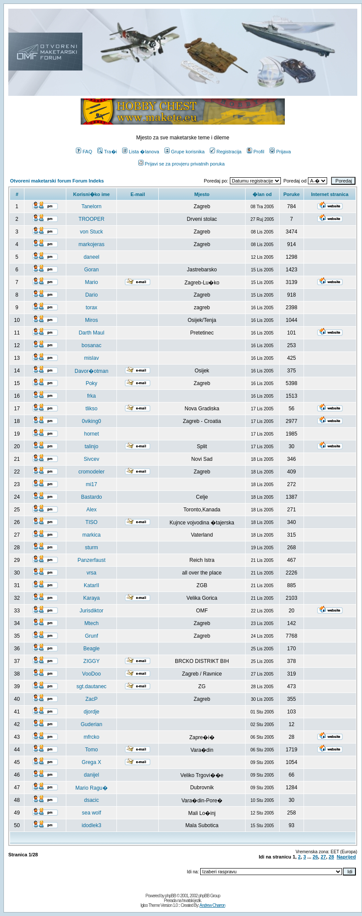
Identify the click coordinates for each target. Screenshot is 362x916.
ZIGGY (91, 661)
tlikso (91, 409)
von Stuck (91, 232)
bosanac (91, 345)
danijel (91, 775)
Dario (91, 295)
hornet (91, 434)
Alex (91, 510)
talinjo (91, 446)
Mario (91, 282)
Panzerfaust (92, 560)
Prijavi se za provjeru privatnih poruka (181, 163)
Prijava (280, 151)
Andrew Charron (212, 905)
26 (315, 856)
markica (91, 535)
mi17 (91, 484)
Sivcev (91, 459)
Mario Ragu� (91, 788)
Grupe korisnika (184, 151)
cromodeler (92, 472)
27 (323, 856)
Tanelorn (92, 206)
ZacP (91, 699)
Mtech (91, 623)
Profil (255, 151)
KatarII (91, 585)
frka (91, 396)
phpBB (170, 895)
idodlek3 (91, 825)
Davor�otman (91, 371)
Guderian (91, 724)
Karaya (91, 598)
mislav (91, 358)
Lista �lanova (140, 151)
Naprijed (346, 856)
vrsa (91, 573)
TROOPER (91, 219)
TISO (91, 522)
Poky (91, 383)
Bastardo (91, 497)
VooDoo (91, 674)
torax (91, 307)
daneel (91, 257)
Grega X (91, 762)
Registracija (225, 151)
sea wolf (91, 813)
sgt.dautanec (91, 686)
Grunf (91, 636)
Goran (91, 270)
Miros (91, 320)
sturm (91, 547)
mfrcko (91, 737)
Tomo (91, 750)
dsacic (91, 800)
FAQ (84, 151)
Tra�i (107, 151)
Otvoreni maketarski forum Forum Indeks (57, 180)
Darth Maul (91, 333)
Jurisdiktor (91, 611)
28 (331, 856)
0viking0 (91, 421)
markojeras (91, 244)
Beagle (91, 649)
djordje (91, 712)
